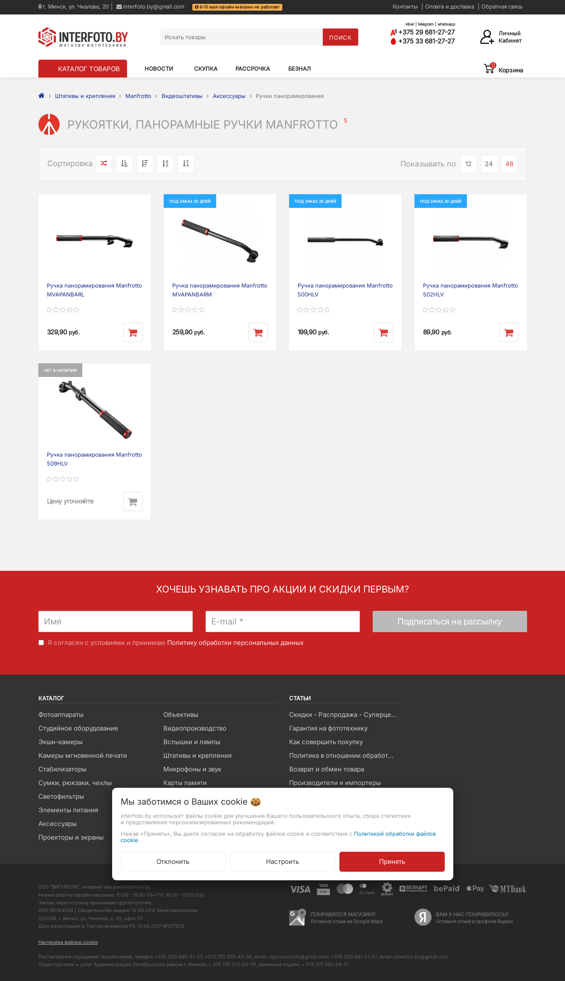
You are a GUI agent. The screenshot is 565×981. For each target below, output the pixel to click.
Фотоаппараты (61, 715)
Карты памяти (185, 783)
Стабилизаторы (62, 769)
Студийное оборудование (78, 728)
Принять (392, 861)
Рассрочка (252, 68)
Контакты (405, 6)
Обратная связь (501, 6)
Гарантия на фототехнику (328, 728)
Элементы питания (68, 810)
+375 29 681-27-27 (422, 32)
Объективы (180, 715)
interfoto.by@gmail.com (150, 6)
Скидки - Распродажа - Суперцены (344, 715)
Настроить (282, 861)
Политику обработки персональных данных (235, 643)
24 (489, 164)
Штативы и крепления (197, 755)
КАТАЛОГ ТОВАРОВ (89, 69)
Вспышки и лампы (191, 742)
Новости (159, 68)
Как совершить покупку (326, 742)
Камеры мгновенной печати (82, 755)
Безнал (299, 68)
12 (468, 164)
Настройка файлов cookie (68, 942)
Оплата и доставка (449, 6)
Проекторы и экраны (71, 837)
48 (509, 164)
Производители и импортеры (335, 783)
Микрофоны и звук (192, 769)
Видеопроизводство (194, 728)
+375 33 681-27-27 (422, 41)
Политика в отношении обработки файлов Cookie (345, 755)
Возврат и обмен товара (326, 769)
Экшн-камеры (60, 742)
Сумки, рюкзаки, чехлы (75, 783)
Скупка (205, 68)
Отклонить (172, 861)
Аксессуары (57, 824)
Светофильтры (61, 796)
